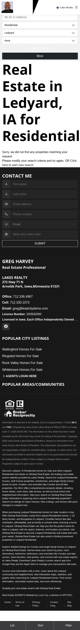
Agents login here (19, 376)
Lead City (43, 595)
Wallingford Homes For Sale (22, 349)
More (40, 56)
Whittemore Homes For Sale (22, 370)
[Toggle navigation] (77, 7)
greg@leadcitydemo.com (25, 308)
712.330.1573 (23, 11)
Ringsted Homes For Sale (20, 356)
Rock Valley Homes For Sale (22, 363)
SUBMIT (39, 243)
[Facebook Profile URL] (5, 326)
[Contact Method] (44, 224)
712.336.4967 (17, 296)
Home (8, 602)
